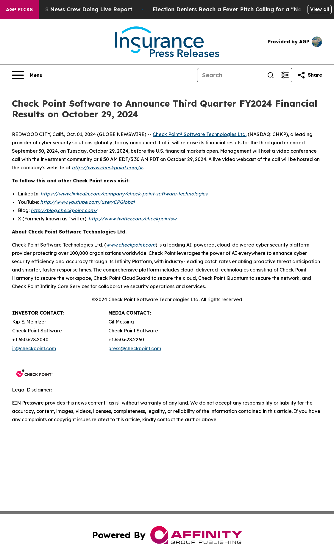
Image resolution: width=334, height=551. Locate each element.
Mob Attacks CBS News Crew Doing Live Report (71, 9)
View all (319, 9)
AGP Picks (19, 9)
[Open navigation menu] (27, 75)
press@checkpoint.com (134, 348)
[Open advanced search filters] (285, 75)
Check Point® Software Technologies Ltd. (199, 134)
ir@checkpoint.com (34, 348)
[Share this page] (309, 75)
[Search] (230, 75)
